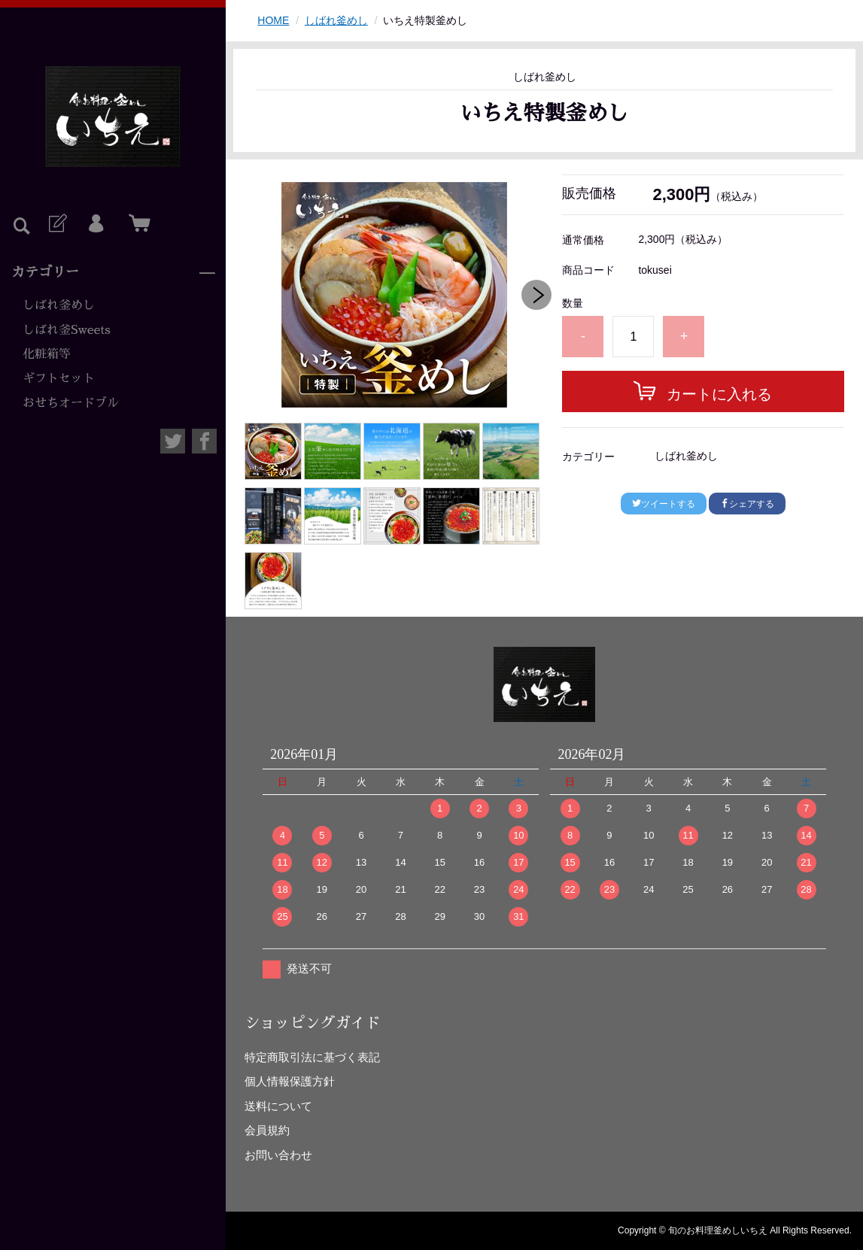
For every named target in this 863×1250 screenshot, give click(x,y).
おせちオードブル (71, 403)
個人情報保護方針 (290, 1081)
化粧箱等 (47, 354)
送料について (278, 1106)
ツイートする (663, 504)
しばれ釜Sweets (67, 330)
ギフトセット (59, 378)
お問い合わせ (278, 1154)
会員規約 (267, 1130)
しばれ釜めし (59, 305)
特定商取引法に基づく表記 (312, 1057)
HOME (273, 20)
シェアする (747, 504)
